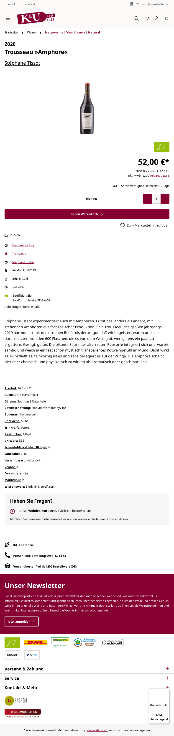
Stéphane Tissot (22, 63)
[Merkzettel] (147, 18)
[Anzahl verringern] (147, 199)
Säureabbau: (14, 454)
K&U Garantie (23, 545)
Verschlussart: (15, 460)
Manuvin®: (13, 480)
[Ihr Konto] (157, 18)
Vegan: (10, 467)
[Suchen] (137, 18)
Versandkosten (97, 730)
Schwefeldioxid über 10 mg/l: (26, 447)
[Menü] (7, 18)
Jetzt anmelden (22, 621)
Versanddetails (159, 175)
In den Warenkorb (87, 214)
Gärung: (11, 401)
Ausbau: (11, 395)
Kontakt (30, 4)
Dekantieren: (15, 473)
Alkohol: (11, 388)
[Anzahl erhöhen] (165, 199)
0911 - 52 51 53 (56, 556)
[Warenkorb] (167, 18)
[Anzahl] (156, 199)
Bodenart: (12, 414)
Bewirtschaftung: (18, 408)
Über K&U (11, 4)
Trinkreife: (12, 427)
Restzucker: (13, 434)
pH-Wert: (11, 440)
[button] (87, 668)
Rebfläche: (12, 421)
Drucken (12, 235)
